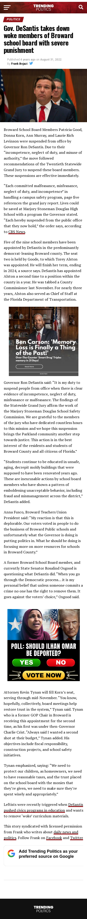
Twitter (76, 837)
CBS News (16, 231)
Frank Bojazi (19, 63)
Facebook (54, 837)
